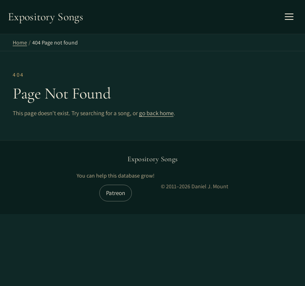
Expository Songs (152, 159)
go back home (156, 113)
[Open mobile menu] (289, 17)
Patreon (115, 193)
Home (20, 42)
